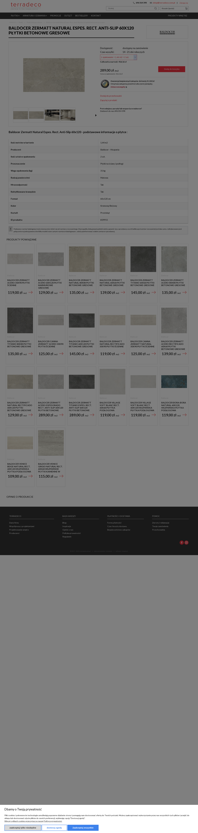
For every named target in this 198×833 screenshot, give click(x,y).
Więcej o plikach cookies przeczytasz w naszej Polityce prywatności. (33, 821)
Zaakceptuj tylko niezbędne (23, 828)
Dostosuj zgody (54, 828)
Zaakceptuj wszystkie (82, 828)
